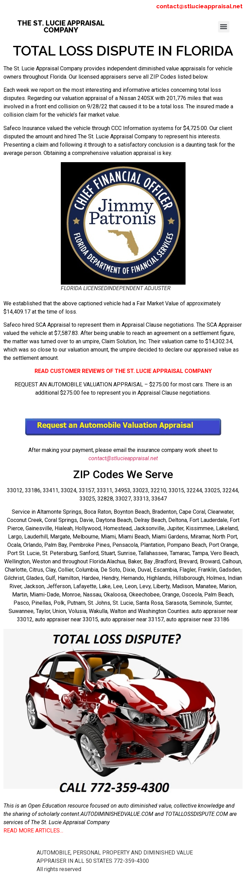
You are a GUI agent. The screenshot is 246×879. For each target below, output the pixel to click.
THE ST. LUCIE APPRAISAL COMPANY (61, 26)
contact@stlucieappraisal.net (199, 6)
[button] (223, 26)
